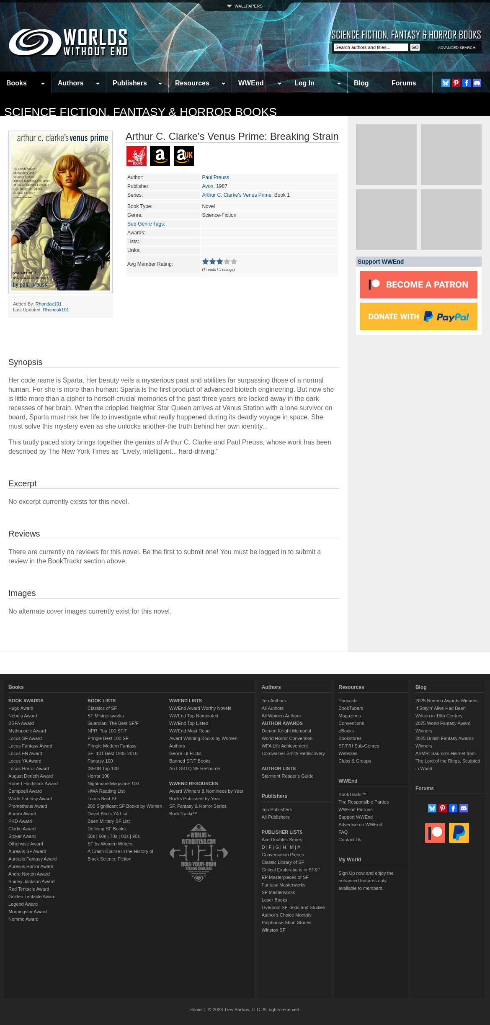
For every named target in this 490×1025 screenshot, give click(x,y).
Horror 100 (99, 775)
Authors (70, 83)
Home (195, 1009)
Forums (404, 83)
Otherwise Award (25, 843)
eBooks (346, 730)
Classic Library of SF (283, 862)
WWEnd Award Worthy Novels (200, 708)
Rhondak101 (49, 303)
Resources (192, 83)
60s (102, 836)
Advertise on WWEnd (360, 824)
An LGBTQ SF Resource (194, 768)
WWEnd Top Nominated (193, 715)
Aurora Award (22, 813)
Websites (347, 753)
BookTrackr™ (183, 813)
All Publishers (276, 816)
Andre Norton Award (29, 873)
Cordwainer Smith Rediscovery (293, 753)
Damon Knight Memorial (286, 730)
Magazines (349, 715)
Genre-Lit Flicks (185, 753)
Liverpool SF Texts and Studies (293, 907)
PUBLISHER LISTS (282, 832)
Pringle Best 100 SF (108, 738)
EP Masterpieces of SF (285, 877)
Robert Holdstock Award (33, 783)
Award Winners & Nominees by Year (206, 791)
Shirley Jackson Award (31, 881)
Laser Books (274, 899)
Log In (304, 83)
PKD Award (20, 821)
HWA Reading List (106, 791)
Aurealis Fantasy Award (32, 858)
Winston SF (274, 930)
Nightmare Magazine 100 (113, 783)
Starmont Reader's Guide (288, 775)
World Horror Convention (287, 738)
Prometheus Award (27, 806)
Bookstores (349, 738)
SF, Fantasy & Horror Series (198, 806)
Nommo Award (23, 919)
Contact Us (349, 839)
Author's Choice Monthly (287, 914)
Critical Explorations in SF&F (291, 869)
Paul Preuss (215, 177)
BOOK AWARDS (26, 700)
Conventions (351, 723)
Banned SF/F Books (189, 760)
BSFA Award (21, 723)
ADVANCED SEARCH (456, 48)
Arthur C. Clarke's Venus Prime (236, 195)
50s (91, 836)
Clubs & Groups (354, 760)
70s (113, 836)
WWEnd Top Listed (188, 723)
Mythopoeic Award (27, 730)
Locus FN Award (25, 753)
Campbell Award (25, 791)
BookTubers (350, 708)
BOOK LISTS (102, 700)
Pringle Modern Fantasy (112, 745)
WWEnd (250, 83)
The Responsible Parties (363, 801)
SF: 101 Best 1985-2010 (112, 753)
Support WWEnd (355, 816)
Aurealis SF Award (27, 851)
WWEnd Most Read (189, 730)
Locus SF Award (25, 738)
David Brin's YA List (107, 813)
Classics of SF (102, 708)
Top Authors (274, 700)
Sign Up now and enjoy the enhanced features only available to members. (365, 881)
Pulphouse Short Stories (287, 922)
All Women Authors (281, 715)
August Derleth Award (30, 775)
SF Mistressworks (106, 715)
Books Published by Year (194, 798)
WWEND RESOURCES (193, 783)
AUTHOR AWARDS (282, 723)
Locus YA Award (24, 760)
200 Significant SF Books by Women (125, 806)
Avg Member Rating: (150, 264)
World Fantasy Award (30, 798)
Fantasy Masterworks (284, 884)
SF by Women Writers (110, 843)
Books (16, 83)
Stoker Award (22, 836)
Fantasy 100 (100, 760)
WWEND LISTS (185, 700)
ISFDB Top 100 (103, 768)
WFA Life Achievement (285, 745)
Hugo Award (21, 708)
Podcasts (347, 700)
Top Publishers (277, 809)
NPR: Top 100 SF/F (107, 730)
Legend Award (23, 904)
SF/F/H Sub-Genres (358, 745)
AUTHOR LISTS (279, 768)
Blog (361, 83)
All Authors (273, 708)
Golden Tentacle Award (32, 896)
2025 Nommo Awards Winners (446, 700)
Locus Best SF (103, 798)
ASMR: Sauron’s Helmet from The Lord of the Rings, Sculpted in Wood (447, 761)
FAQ (343, 832)
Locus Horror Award (28, 768)
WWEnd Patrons (355, 809)
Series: (135, 195)
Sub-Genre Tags (145, 224)
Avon (207, 186)
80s (125, 836)
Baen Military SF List (109, 821)
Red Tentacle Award (28, 888)
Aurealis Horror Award (30, 866)
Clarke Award (22, 828)
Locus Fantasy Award (30, 745)
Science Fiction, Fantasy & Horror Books (140, 111)
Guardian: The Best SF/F (113, 723)
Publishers (130, 83)
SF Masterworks (278, 892)
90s (136, 836)
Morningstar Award (27, 911)
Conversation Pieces (283, 854)
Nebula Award (22, 715)
